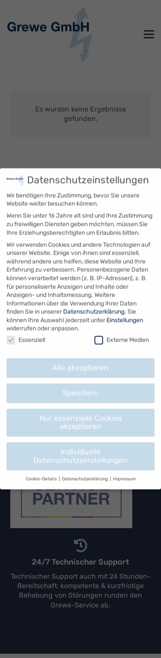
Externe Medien (121, 332)
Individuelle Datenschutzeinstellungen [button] (80, 448)
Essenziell (25, 332)
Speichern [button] (81, 385)
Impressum (124, 471)
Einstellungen (124, 312)
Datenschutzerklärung (94, 304)
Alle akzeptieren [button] (80, 360)
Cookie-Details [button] (42, 471)
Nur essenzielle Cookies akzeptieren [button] (80, 414)
